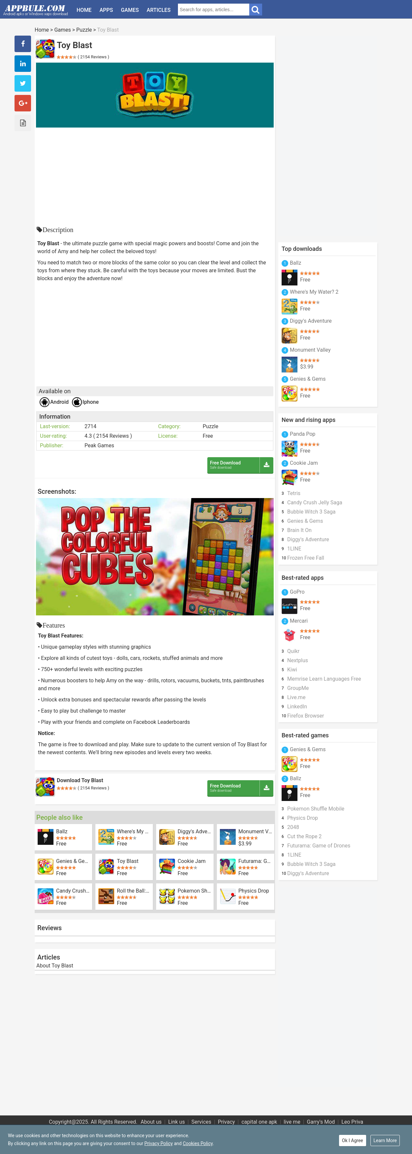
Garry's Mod (321, 1122)
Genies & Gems (73, 861)
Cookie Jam (192, 861)
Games (130, 10)
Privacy (226, 1122)
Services (201, 1122)
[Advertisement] (155, 177)
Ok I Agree (352, 1140)
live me (292, 1122)
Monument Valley (255, 831)
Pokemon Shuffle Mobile (194, 891)
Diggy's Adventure (194, 831)
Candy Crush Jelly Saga (73, 891)
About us (151, 1122)
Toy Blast (127, 861)
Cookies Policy (198, 1143)
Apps (106, 10)
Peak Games (99, 445)
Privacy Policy (158, 1143)
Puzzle (84, 30)
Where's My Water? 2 (134, 831)
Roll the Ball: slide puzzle (134, 891)
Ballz (61, 831)
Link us (176, 1122)
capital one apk (259, 1122)
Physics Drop (253, 891)
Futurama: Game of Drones (255, 861)
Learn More (385, 1140)
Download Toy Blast (80, 780)
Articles (158, 10)
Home (84, 10)
